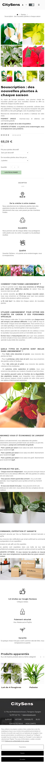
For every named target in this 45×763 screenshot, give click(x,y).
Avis (22, 186)
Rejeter (22, 753)
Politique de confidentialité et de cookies (17, 741)
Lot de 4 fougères (11, 687)
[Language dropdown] (26, 4)
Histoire (18, 719)
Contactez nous (16, 724)
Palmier (33, 687)
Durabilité (28, 719)
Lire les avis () (16, 135)
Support (8, 719)
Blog (38, 719)
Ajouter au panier (11, 172)
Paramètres (22, 747)
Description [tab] (22, 183)
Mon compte (31, 724)
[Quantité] (14, 167)
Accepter (22, 759)
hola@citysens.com (29, 715)
